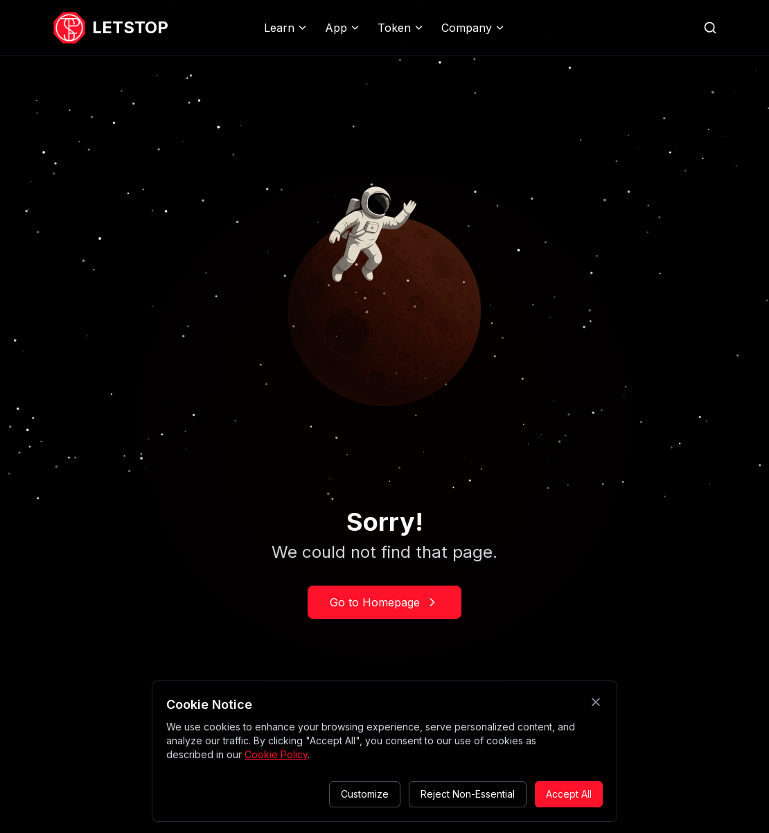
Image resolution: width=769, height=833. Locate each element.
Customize (365, 794)
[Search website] (710, 28)
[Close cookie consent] (596, 702)
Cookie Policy (276, 754)
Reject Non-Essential (468, 794)
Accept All (569, 794)
